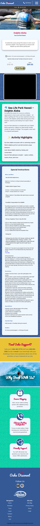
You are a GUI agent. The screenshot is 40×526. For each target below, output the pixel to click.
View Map (7, 252)
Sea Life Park (23, 7)
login (29, 511)
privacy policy (30, 505)
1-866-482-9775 (16, 349)
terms (29, 508)
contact (10, 514)
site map (29, 503)
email (16, 351)
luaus (9, 511)
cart (10, 519)
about (10, 516)
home (10, 503)
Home (15, 7)
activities (9, 505)
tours (9, 508)
